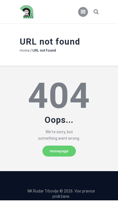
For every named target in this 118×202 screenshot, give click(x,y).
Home (25, 50)
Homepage (59, 151)
